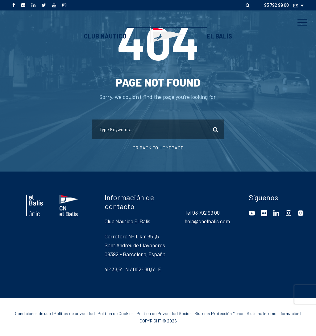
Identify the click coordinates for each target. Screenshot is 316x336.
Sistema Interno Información (273, 313)
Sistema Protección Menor (219, 313)
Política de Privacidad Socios (164, 313)
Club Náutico (105, 36)
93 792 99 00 (276, 5)
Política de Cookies (116, 313)
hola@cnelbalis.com (207, 221)
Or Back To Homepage (158, 147)
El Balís (219, 36)
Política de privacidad (74, 313)
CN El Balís (158, 13)
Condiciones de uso (33, 313)
